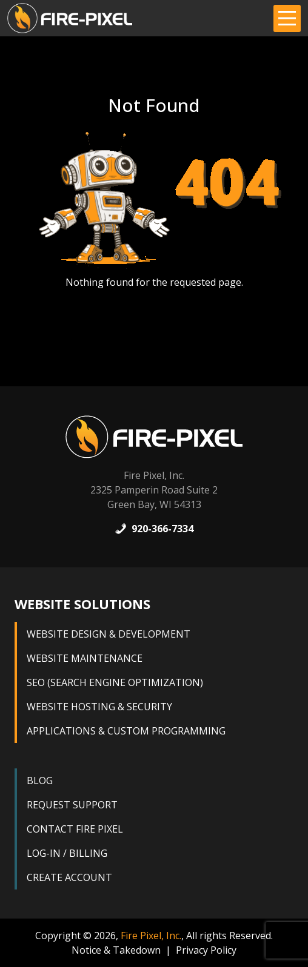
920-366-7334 (154, 528)
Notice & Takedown (116, 950)
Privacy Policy (206, 950)
